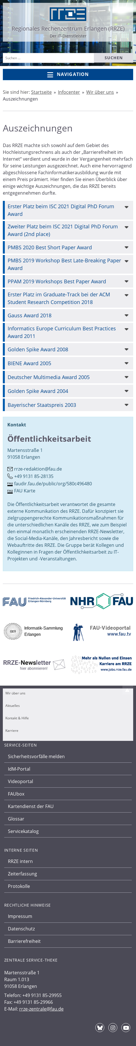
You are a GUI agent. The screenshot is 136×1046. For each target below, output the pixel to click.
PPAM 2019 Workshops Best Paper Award (57, 281)
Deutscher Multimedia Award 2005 (49, 377)
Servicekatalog (23, 831)
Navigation (68, 74)
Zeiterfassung (22, 874)
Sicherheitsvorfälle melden (36, 756)
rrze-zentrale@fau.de (41, 1009)
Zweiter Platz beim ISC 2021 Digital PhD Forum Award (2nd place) (63, 230)
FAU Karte (24, 491)
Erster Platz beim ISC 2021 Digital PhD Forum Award (61, 210)
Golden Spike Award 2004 (38, 391)
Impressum (20, 916)
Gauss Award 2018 (29, 315)
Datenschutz (21, 929)
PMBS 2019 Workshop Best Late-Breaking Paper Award (64, 264)
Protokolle (19, 886)
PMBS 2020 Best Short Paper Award (50, 247)
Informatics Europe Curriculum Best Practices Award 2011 (62, 332)
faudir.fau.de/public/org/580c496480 (53, 484)
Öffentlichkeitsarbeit (49, 438)
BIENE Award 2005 (29, 363)
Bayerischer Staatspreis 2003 (42, 404)
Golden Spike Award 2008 (38, 349)
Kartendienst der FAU (31, 806)
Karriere (11, 730)
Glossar (16, 819)
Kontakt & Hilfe (17, 718)
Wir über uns (15, 693)
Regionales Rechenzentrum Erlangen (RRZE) (68, 28)
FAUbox (16, 794)
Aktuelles (12, 705)
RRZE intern (20, 861)
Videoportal (20, 781)
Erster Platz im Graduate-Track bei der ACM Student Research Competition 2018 (59, 298)
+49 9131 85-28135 (33, 476)
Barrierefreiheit (24, 941)
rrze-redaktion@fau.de (38, 469)
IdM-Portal (19, 769)
